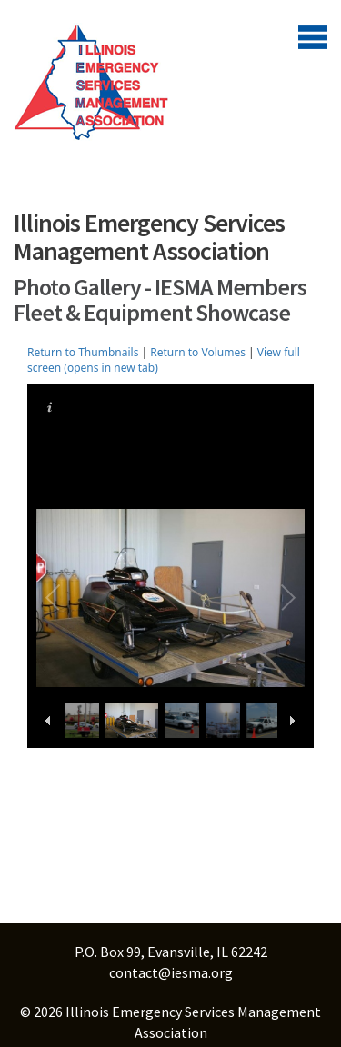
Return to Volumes (198, 352)
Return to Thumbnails (82, 352)
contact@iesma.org (171, 972)
